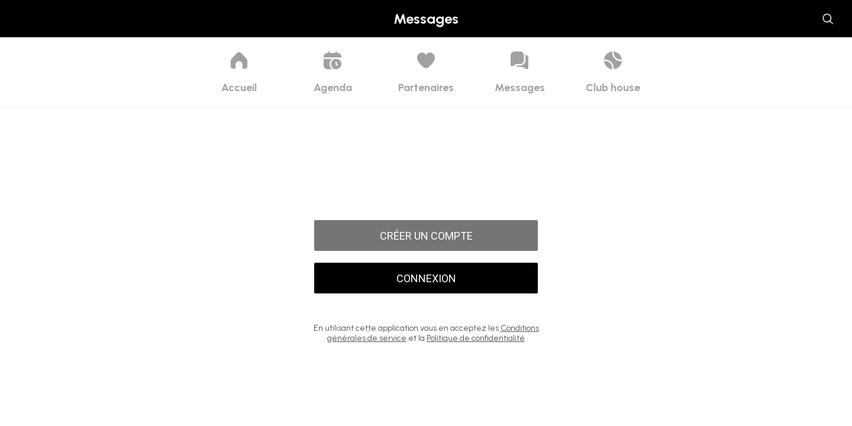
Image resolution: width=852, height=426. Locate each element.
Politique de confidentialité (476, 338)
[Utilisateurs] (828, 19)
